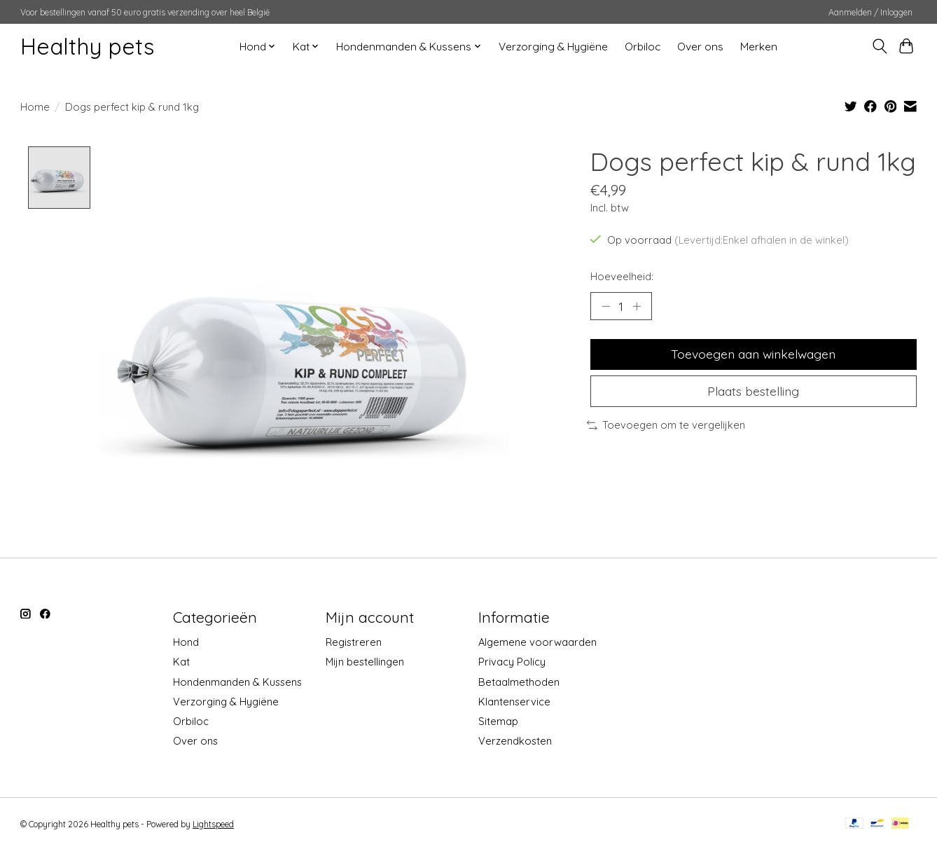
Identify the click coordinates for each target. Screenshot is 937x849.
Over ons (700, 46)
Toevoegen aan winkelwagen (753, 353)
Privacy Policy (512, 662)
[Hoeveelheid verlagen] (606, 306)
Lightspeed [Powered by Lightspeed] (213, 824)
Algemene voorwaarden (537, 642)
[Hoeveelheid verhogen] (636, 306)
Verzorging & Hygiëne (553, 46)
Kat (181, 662)
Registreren (354, 642)
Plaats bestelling (753, 391)
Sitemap (498, 721)
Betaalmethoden (519, 682)
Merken (758, 46)
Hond (186, 642)
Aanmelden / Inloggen (870, 12)
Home (35, 106)
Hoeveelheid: (621, 276)
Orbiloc (642, 46)
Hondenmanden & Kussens (237, 682)
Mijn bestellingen (365, 662)
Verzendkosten (515, 740)
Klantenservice (514, 701)
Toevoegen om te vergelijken (666, 425)
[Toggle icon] (879, 46)
